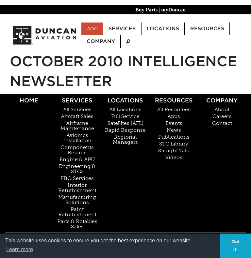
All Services (77, 109)
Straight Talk (173, 150)
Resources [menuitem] (207, 28)
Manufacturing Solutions (77, 200)
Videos (173, 157)
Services (77, 100)
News (174, 130)
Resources (174, 100)
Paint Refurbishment (77, 212)
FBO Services (77, 178)
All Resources (174, 109)
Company (222, 100)
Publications (174, 137)
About (221, 109)
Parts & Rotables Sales (77, 224)
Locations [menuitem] (163, 28)
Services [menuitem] (122, 28)
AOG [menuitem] (92, 29)
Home (29, 100)
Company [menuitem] (101, 41)
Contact (222, 123)
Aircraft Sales (77, 116)
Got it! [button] (235, 245)
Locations (125, 100)
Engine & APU (77, 159)
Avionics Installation (77, 138)
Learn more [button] (19, 249)
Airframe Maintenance (77, 126)
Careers (222, 116)
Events (173, 123)
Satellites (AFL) (125, 123)
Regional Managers (125, 139)
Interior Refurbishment (77, 188)
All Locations (125, 109)
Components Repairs (77, 150)
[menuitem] (128, 41)
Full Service (125, 116)
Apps (173, 116)
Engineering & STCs (77, 169)
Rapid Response (125, 130)
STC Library (173, 143)
